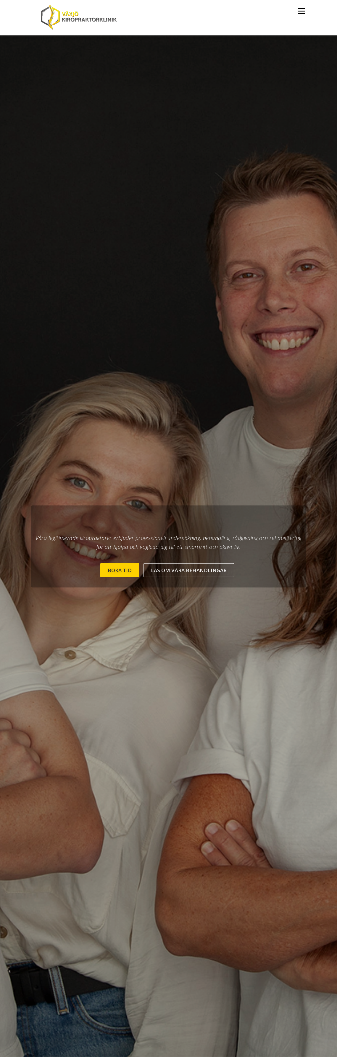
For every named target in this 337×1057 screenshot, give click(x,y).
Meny (301, 11)
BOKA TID (120, 570)
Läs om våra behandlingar (189, 570)
